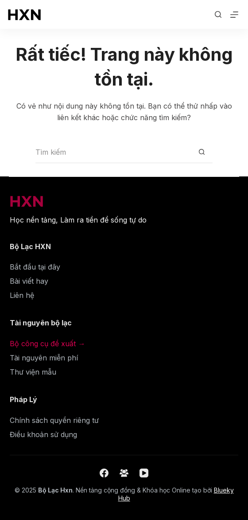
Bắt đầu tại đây (35, 266)
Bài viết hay (29, 281)
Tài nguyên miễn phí (44, 357)
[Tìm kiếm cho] (112, 152)
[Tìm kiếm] (218, 14)
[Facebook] (104, 473)
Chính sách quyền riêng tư (54, 420)
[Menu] (234, 15)
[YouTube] (144, 473)
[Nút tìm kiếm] (201, 152)
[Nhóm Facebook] (124, 473)
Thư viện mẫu (33, 372)
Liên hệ (22, 295)
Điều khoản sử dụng (43, 434)
